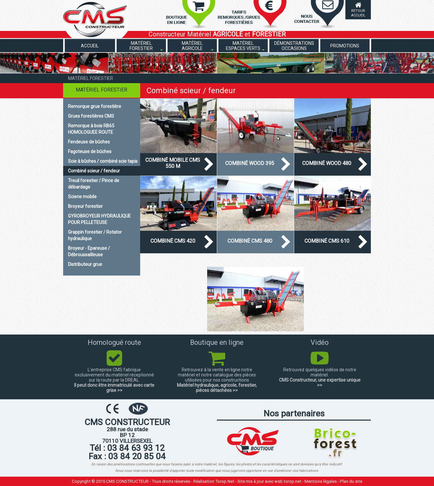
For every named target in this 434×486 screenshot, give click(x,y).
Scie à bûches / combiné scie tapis (103, 161)
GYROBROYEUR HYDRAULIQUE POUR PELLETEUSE (99, 219)
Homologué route (114, 342)
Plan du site (351, 481)
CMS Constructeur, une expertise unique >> (320, 382)
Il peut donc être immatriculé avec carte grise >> (114, 388)
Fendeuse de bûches (89, 141)
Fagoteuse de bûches (89, 151)
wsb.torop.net (288, 481)
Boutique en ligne (217, 342)
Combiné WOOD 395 (249, 163)
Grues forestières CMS (91, 116)
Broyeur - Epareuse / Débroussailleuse (89, 251)
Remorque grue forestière (94, 106)
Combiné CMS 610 (326, 241)
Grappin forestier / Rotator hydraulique (95, 235)
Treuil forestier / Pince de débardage (93, 184)
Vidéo (320, 342)
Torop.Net (224, 481)
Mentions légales (320, 481)
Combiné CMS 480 (249, 241)
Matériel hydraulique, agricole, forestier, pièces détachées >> (217, 388)
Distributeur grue (85, 264)
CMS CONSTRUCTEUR (127, 481)
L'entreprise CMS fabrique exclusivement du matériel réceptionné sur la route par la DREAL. (114, 375)
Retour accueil (358, 13)
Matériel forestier (90, 78)
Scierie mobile (82, 196)
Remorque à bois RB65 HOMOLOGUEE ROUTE (91, 129)
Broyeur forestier (85, 206)
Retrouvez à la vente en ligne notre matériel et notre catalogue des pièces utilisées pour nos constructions (217, 375)
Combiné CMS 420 (172, 241)
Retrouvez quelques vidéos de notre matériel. (319, 372)
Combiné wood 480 (326, 163)
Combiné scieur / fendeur (94, 170)
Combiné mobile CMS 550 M (172, 163)
